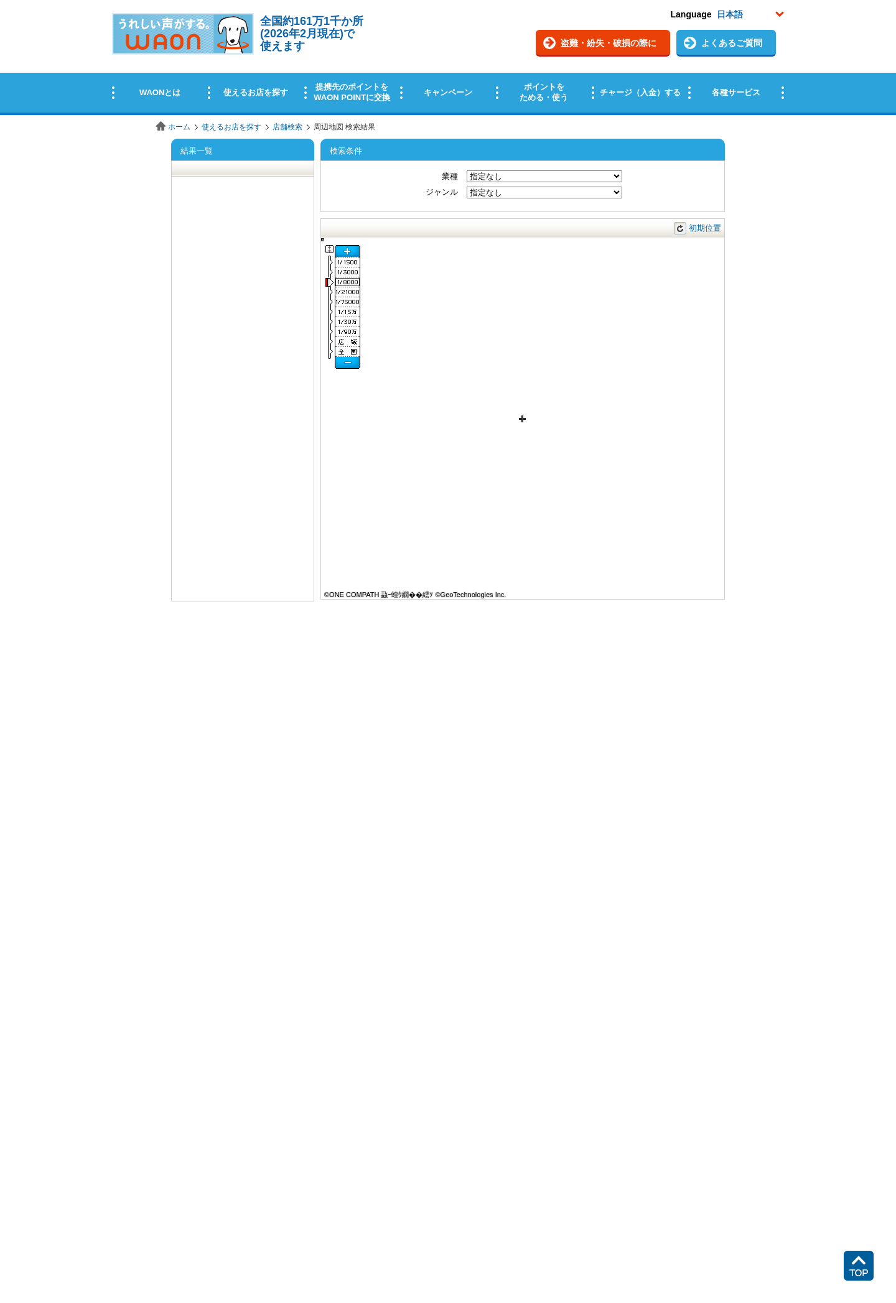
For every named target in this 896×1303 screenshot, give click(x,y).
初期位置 (705, 228)
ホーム (179, 127)
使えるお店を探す (231, 127)
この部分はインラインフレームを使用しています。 (448, 57)
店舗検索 (287, 127)
